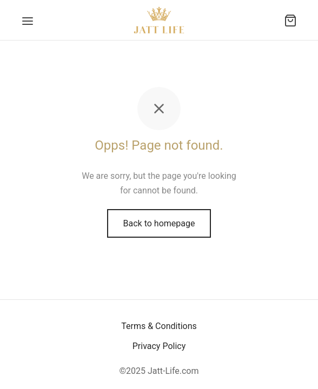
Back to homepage (159, 223)
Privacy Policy (159, 346)
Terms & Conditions (159, 326)
